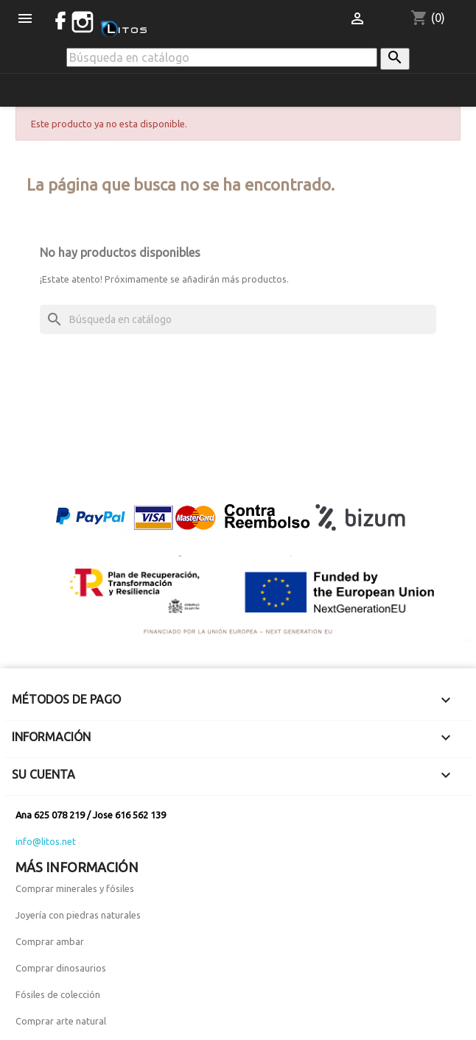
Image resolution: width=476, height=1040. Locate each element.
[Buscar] (221, 57)
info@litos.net (45, 841)
